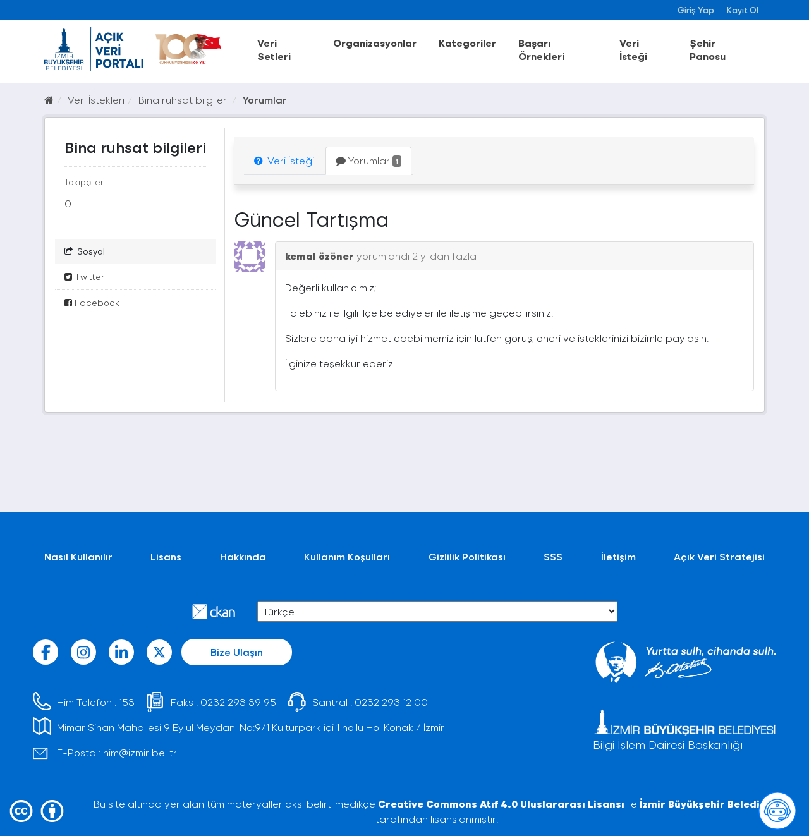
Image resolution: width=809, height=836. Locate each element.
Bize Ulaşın (236, 651)
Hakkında (243, 556)
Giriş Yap (696, 9)
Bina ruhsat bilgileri (183, 99)
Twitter (84, 276)
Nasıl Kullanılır (78, 556)
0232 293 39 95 (238, 701)
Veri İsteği (633, 49)
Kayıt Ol (742, 9)
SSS (553, 556)
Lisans (165, 556)
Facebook (91, 302)
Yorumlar (265, 99)
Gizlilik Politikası (467, 556)
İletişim (618, 556)
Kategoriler (467, 42)
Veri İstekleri (96, 99)
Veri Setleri (274, 49)
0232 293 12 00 (391, 701)
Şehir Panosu (708, 49)
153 (127, 701)
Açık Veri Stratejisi (719, 556)
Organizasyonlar (375, 42)
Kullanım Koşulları (347, 556)
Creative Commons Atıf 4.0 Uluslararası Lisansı (501, 803)
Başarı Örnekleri (541, 49)
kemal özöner (319, 255)
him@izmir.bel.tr (140, 752)
